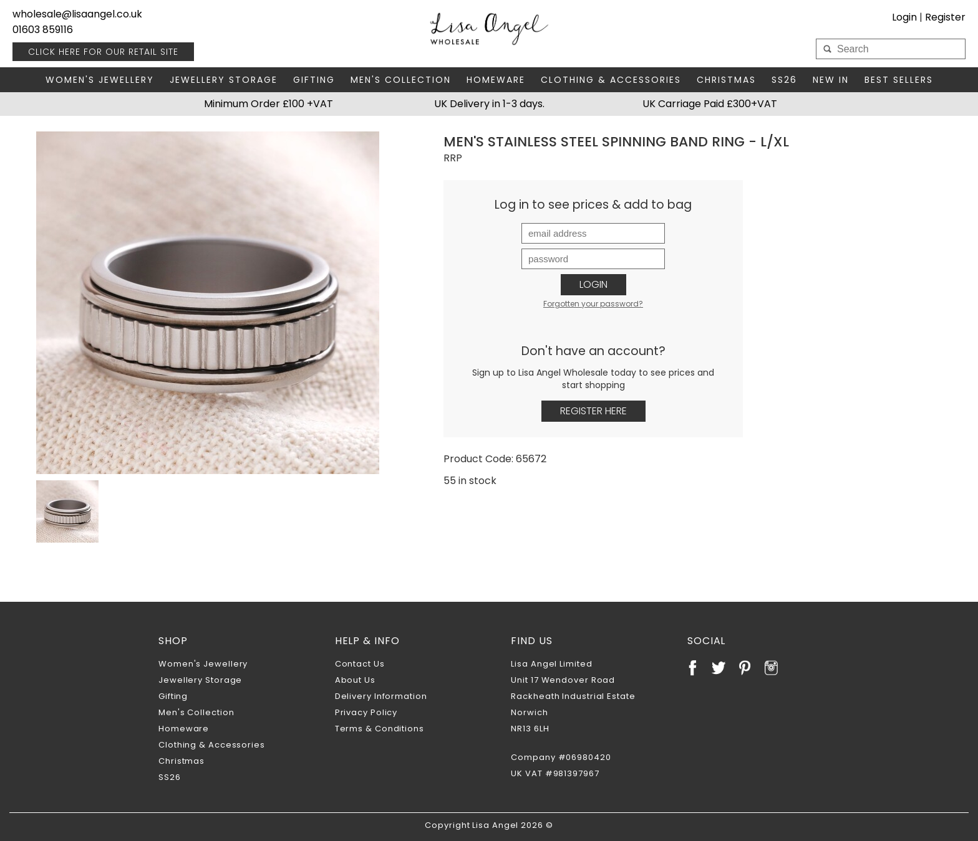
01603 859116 (42, 29)
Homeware (496, 80)
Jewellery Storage (224, 80)
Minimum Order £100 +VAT (268, 104)
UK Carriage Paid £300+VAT (709, 104)
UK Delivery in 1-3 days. (489, 104)
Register (945, 17)
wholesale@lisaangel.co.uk (77, 14)
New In (831, 80)
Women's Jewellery (100, 80)
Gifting (314, 80)
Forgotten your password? (593, 303)
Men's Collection (401, 80)
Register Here (593, 411)
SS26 (784, 80)
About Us (355, 680)
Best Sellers (898, 80)
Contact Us (360, 664)
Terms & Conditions (379, 728)
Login (904, 17)
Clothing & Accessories (611, 80)
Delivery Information (381, 696)
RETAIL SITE (103, 51)
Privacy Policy (366, 712)
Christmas (726, 80)
